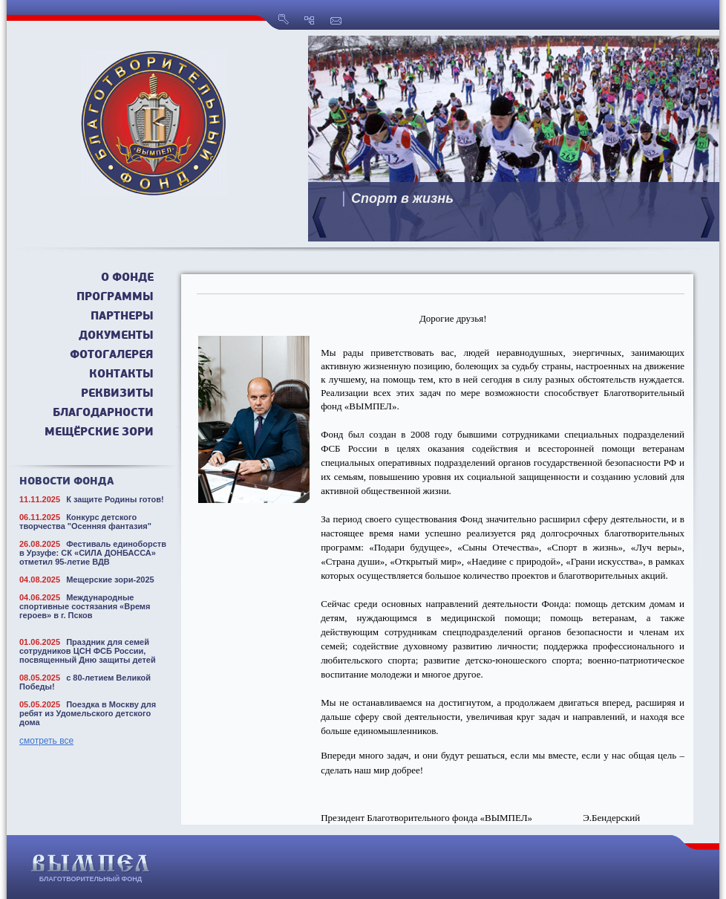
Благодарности (103, 413)
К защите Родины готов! (115, 499)
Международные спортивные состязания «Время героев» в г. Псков (84, 606)
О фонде (127, 278)
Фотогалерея (112, 355)
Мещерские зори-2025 (110, 579)
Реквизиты (117, 394)
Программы (115, 297)
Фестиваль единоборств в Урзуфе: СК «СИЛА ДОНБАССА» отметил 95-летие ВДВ (92, 552)
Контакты (121, 374)
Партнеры (122, 316)
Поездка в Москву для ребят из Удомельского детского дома (87, 713)
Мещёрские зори (99, 432)
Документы (116, 336)
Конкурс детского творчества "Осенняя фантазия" (85, 521)
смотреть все (46, 741)
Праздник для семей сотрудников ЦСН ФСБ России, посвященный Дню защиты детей (87, 650)
